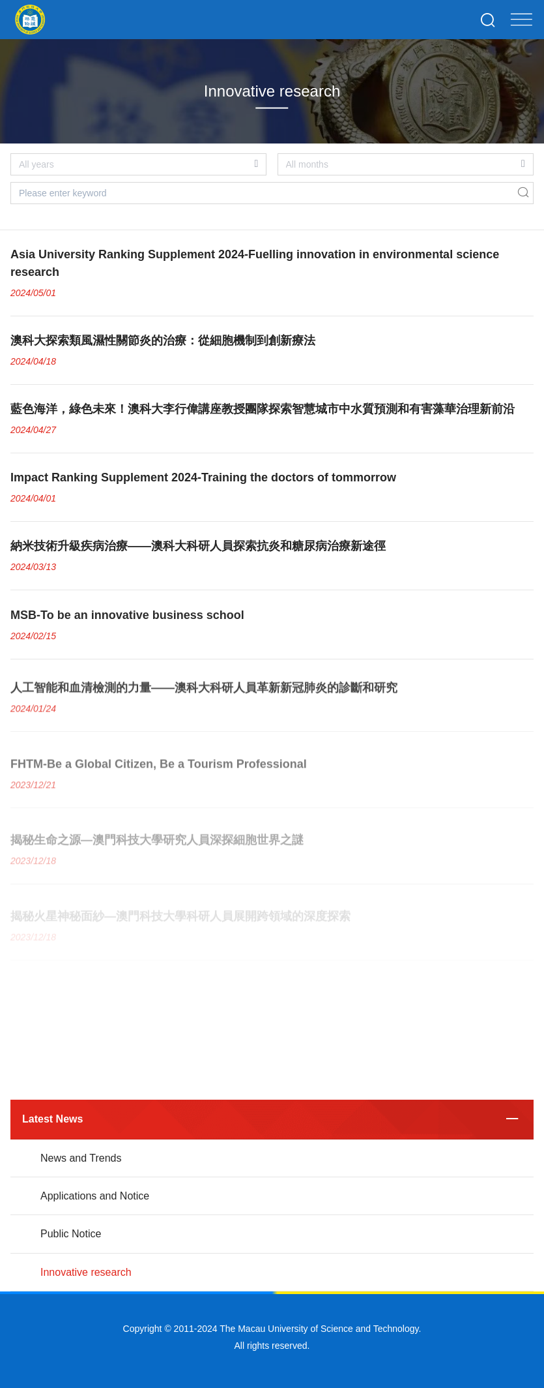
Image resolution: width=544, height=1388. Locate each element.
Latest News (52, 1118)
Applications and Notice (94, 1195)
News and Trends (81, 1158)
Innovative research (86, 1272)
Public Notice (70, 1233)
